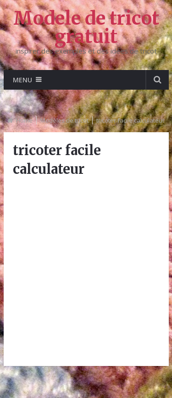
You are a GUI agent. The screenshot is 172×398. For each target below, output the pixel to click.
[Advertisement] (86, 271)
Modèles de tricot (64, 120)
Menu (22, 79)
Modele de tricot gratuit (86, 27)
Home (24, 120)
